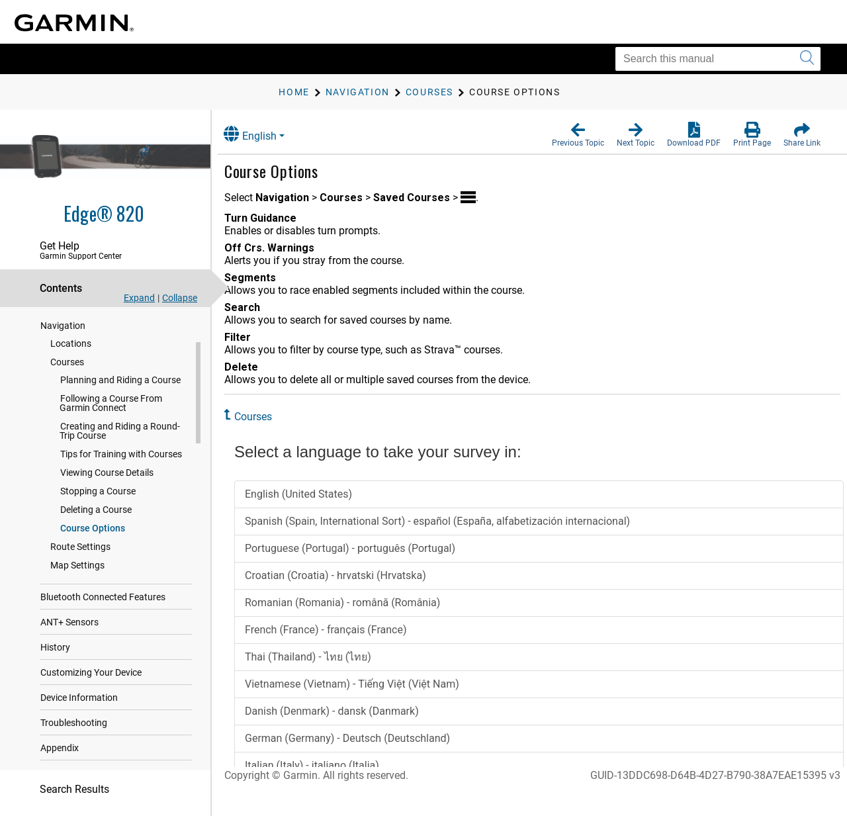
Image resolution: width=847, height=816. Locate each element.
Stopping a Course (98, 493)
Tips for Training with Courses (121, 456)
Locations (70, 346)
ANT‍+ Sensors (69, 624)
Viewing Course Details (107, 475)
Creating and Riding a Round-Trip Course (120, 433)
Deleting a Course (96, 512)
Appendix (59, 750)
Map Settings (77, 568)
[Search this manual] (718, 59)
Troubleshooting (73, 725)
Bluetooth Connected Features (102, 599)
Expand (139, 298)
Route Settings (80, 549)
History (55, 650)
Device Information (79, 700)
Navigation (62, 328)
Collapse (179, 298)
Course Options (92, 530)
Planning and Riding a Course (120, 382)
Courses (67, 364)
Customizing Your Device (91, 675)
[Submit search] (807, 59)
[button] (578, 135)
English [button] (261, 134)
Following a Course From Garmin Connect (111, 406)
